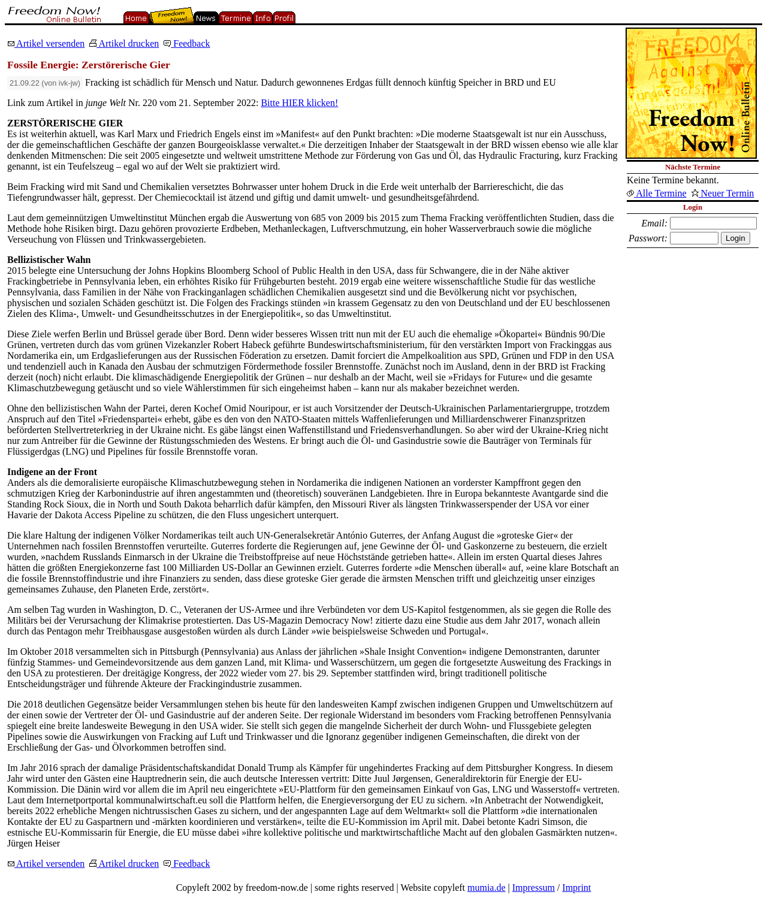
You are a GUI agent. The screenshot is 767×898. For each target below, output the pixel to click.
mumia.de (486, 887)
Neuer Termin (722, 193)
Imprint (576, 887)
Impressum (533, 887)
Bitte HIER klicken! (299, 103)
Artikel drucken (124, 43)
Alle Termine (656, 193)
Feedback (187, 43)
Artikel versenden (45, 43)
